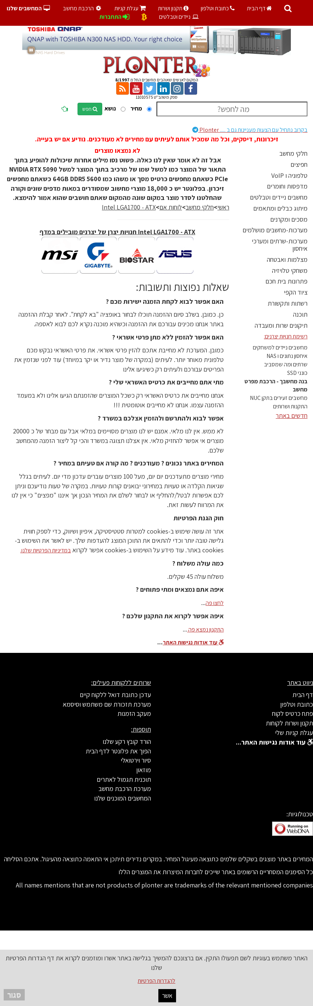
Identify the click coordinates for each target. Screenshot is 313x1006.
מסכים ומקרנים (288, 219)
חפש (89, 109)
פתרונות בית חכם (286, 281)
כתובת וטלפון (218, 8)
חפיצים (298, 164)
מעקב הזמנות (134, 713)
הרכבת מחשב (83, 8)
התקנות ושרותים (290, 406)
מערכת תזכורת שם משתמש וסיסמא (107, 704)
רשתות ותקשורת (287, 303)
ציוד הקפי (295, 292)
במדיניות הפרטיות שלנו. (45, 550)
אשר (167, 995)
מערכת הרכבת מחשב (125, 788)
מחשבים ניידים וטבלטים (278, 197)
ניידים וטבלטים (179, 17)
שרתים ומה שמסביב (285, 364)
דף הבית (259, 8)
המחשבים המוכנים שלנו (122, 798)
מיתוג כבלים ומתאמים (280, 208)
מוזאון (143, 770)
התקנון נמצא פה (205, 629)
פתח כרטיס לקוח (292, 713)
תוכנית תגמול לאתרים (124, 779)
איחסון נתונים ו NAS (286, 356)
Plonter (249, 130)
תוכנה (300, 314)
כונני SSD (297, 373)
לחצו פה (215, 603)
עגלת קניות (130, 8)
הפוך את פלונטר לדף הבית (118, 751)
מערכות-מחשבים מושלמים (275, 230)
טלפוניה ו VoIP (289, 175)
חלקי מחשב (293, 153)
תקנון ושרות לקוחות (289, 723)
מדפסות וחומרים (287, 186)
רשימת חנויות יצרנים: (285, 336)
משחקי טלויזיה (289, 270)
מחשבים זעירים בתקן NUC (278, 398)
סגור (14, 995)
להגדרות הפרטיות (156, 981)
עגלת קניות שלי (294, 732)
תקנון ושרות (173, 8)
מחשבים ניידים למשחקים (280, 347)
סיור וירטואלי (136, 760)
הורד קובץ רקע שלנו (127, 741)
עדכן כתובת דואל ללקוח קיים (115, 694)
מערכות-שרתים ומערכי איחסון (279, 245)
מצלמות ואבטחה (287, 259)
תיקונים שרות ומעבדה (281, 325)
